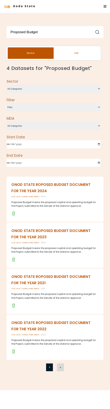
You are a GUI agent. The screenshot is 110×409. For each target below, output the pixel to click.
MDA (11, 118)
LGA (76, 53)
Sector (31, 53)
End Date (15, 155)
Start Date (16, 137)
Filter (11, 100)
